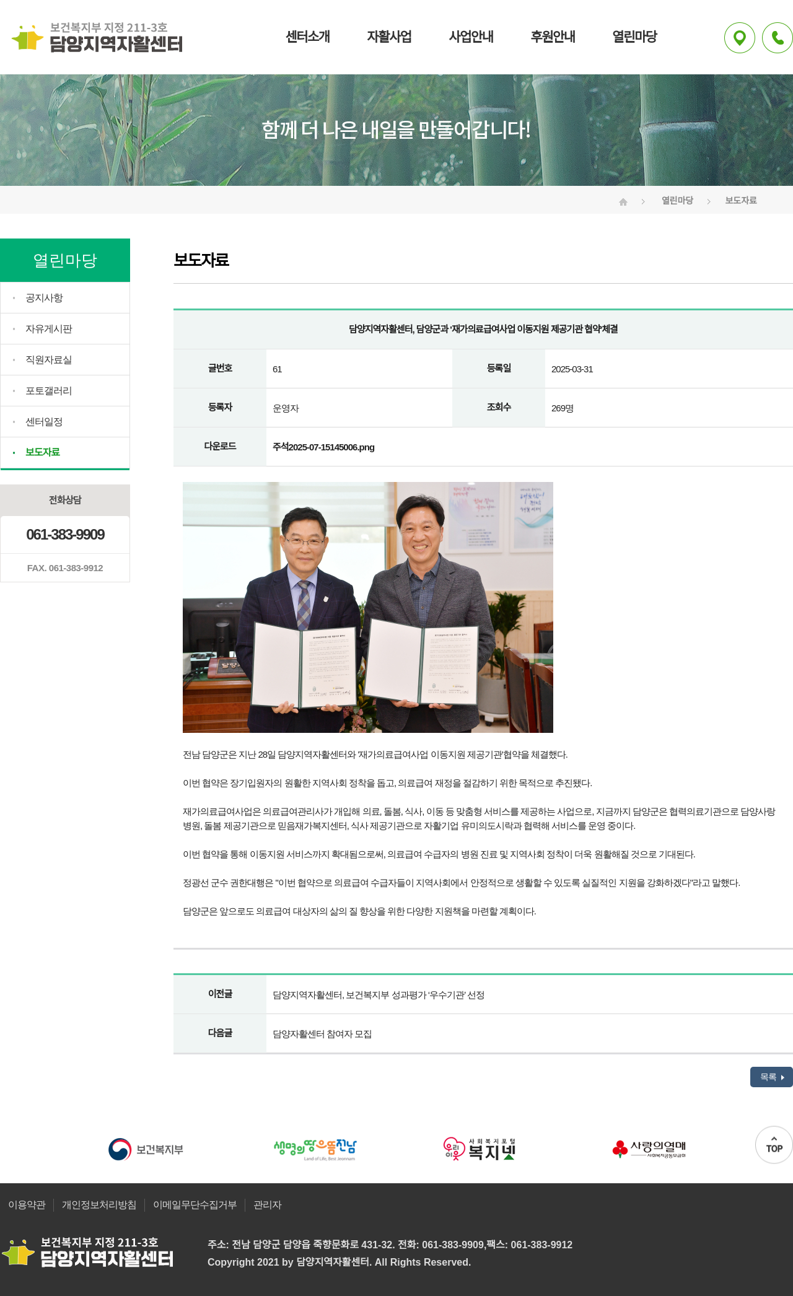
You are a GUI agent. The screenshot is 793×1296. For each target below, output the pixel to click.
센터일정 (44, 421)
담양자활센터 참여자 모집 (322, 1033)
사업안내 (471, 37)
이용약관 (26, 1204)
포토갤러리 (48, 390)
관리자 (267, 1204)
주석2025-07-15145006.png (323, 447)
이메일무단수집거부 (195, 1204)
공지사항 (44, 297)
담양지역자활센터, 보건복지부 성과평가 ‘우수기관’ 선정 (378, 994)
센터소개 (307, 37)
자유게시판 (48, 328)
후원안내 (552, 37)
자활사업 (389, 37)
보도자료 (42, 452)
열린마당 (634, 37)
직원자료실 (48, 359)
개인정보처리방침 (99, 1204)
